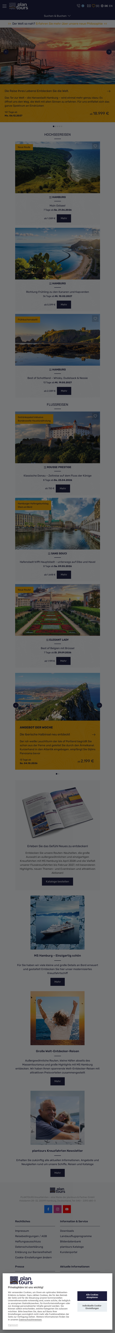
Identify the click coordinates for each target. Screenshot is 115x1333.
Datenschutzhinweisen (30, 1319)
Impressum (13, 1325)
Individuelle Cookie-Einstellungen (92, 1307)
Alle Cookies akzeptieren (92, 1296)
